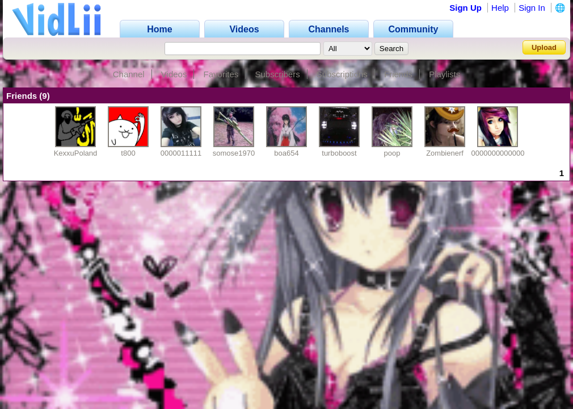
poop (392, 153)
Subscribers (277, 74)
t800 (128, 153)
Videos (174, 74)
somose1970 (234, 153)
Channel (129, 74)
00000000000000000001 (512, 153)
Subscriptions (342, 74)
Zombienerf (445, 153)
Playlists (444, 74)
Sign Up (465, 7)
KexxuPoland (76, 153)
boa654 (286, 153)
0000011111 (181, 153)
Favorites (221, 74)
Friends (398, 74)
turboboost (339, 153)
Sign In (532, 7)
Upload (544, 47)
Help (500, 7)
